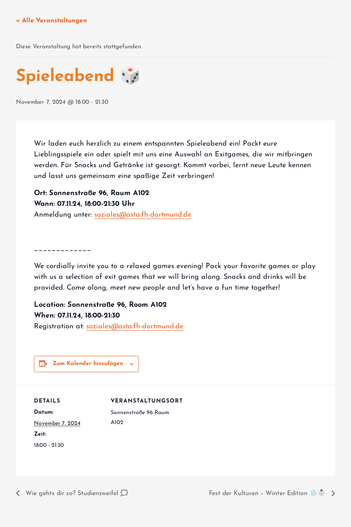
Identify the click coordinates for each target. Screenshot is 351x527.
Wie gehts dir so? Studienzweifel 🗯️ (76, 493)
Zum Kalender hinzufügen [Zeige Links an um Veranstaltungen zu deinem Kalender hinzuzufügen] (88, 364)
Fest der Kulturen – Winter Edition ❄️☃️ (268, 493)
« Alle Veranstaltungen (51, 21)
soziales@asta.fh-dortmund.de (142, 215)
